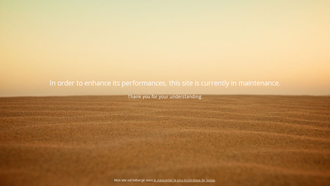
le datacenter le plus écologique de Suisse (184, 180)
